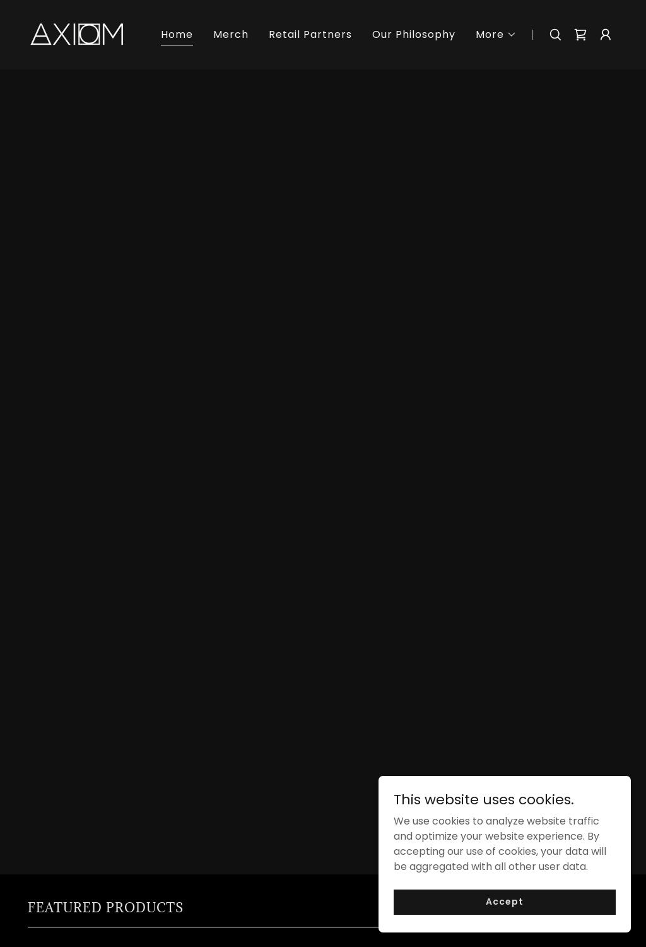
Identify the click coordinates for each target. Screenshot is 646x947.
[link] (77, 34)
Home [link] (177, 34)
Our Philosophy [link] (413, 34)
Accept (504, 918)
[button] (496, 34)
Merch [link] (231, 34)
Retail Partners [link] (310, 34)
